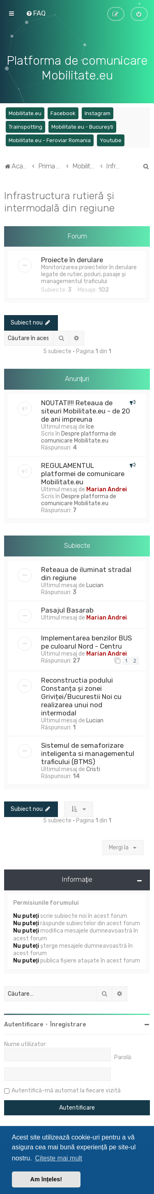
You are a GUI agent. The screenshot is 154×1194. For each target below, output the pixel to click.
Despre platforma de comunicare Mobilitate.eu (78, 436)
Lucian (94, 584)
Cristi (93, 768)
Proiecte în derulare (72, 259)
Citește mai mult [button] (58, 1158)
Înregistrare (68, 1023)
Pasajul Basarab (67, 609)
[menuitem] (36, 13)
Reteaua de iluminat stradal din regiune (86, 573)
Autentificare (23, 1023)
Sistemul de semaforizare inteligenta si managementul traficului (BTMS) (87, 752)
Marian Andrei (106, 488)
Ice (90, 425)
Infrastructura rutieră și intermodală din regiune (59, 200)
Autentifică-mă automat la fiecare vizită (66, 1089)
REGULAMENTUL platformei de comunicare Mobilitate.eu (82, 473)
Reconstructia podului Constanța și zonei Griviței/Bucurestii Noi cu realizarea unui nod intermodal (81, 695)
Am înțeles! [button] (46, 1179)
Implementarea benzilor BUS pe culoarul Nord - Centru (86, 641)
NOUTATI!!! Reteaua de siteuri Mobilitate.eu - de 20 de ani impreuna (85, 410)
